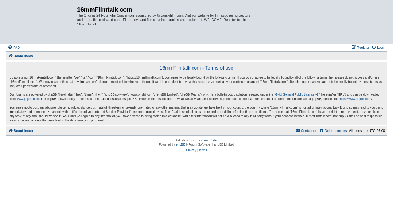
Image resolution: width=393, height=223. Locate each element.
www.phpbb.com (28, 99)
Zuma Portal (209, 140)
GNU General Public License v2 (296, 94)
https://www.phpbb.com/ (355, 99)
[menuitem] (14, 47)
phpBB (180, 144)
